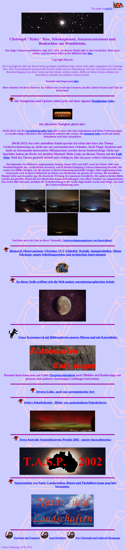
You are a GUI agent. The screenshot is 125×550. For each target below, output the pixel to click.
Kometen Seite (92, 133)
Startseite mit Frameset (27, 538)
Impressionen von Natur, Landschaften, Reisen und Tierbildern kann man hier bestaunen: (65, 484)
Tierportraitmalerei (62, 375)
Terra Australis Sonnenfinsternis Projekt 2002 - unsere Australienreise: (65, 439)
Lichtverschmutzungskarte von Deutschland (87, 240)
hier (75, 81)
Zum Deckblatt (57, 538)
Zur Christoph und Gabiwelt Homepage (98, 538)
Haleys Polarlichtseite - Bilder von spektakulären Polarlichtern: (65, 402)
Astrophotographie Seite (39, 130)
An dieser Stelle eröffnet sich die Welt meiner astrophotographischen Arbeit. (65, 281)
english (114, 8)
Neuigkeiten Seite (103, 101)
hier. (90, 53)
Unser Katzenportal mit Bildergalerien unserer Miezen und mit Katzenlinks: (68, 337)
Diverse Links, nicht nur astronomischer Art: (65, 391)
